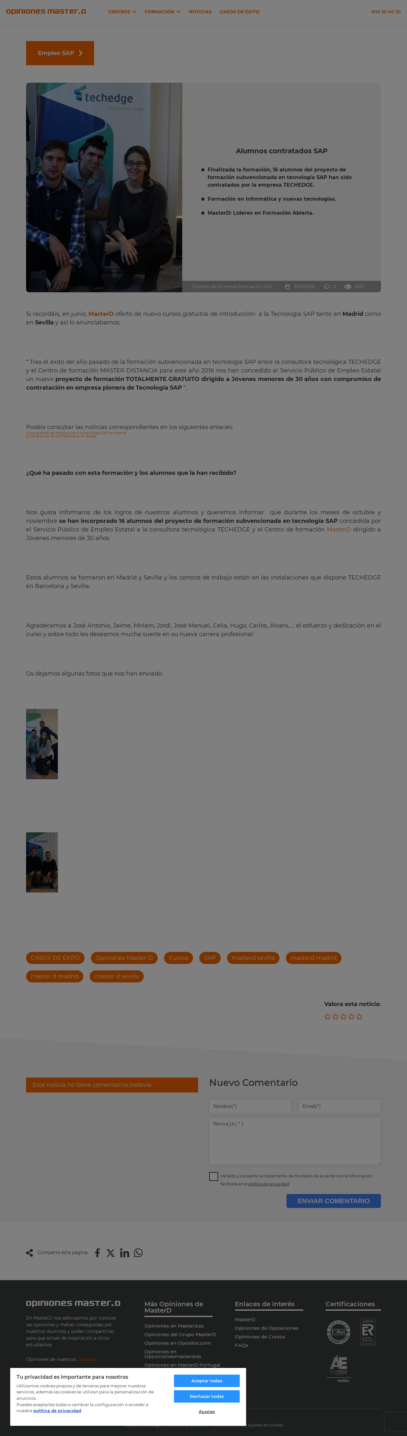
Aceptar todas (207, 1380)
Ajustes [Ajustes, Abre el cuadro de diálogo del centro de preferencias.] (207, 1411)
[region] (128, 1396)
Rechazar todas (207, 1396)
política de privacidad (57, 1410)
